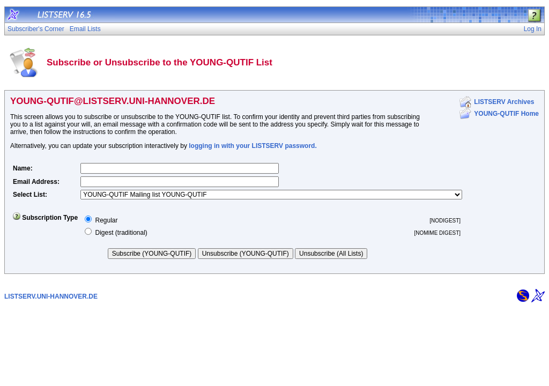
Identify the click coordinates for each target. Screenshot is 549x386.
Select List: (30, 194)
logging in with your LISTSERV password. (252, 146)
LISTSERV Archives (504, 102)
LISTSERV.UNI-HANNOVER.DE (51, 296)
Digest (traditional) (121, 232)
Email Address (35, 181)
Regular (106, 220)
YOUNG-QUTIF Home (506, 113)
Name (22, 168)
